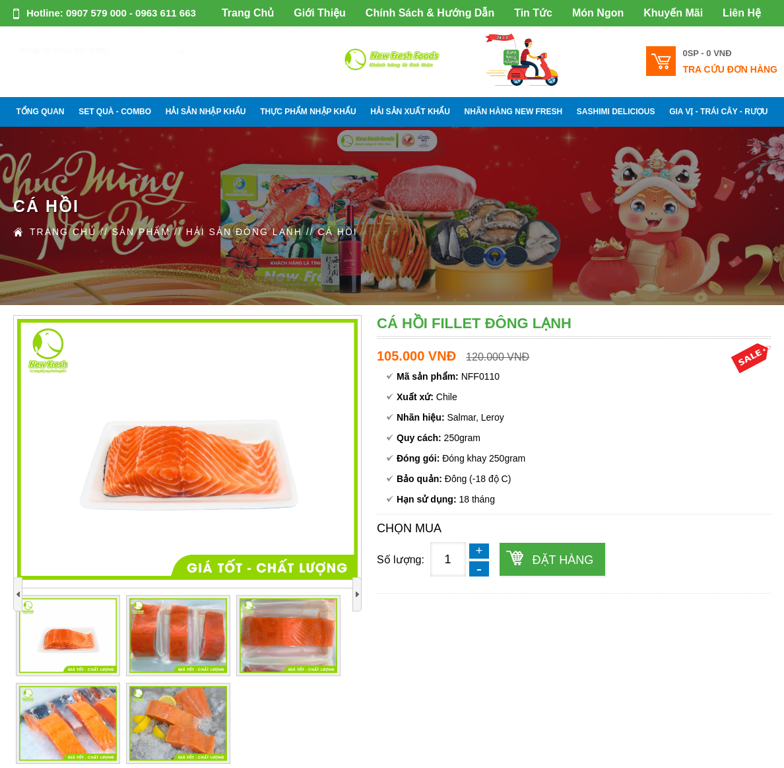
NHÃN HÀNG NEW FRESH (514, 111)
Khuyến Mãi (673, 12)
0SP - (706, 53)
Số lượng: (400, 559)
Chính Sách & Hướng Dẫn (430, 12)
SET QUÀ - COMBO (115, 111)
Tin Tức (533, 12)
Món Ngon (598, 12)
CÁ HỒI (337, 232)
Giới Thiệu (320, 12)
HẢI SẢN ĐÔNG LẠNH (244, 232)
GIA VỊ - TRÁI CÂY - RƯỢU (718, 111)
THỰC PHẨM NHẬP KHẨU (308, 111)
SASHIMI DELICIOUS (616, 111)
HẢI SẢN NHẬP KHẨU (206, 111)
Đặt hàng (563, 560)
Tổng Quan (40, 111)
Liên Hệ (742, 12)
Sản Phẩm (141, 232)
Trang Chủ (248, 12)
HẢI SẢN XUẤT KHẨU (410, 111)
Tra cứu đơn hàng (729, 69)
